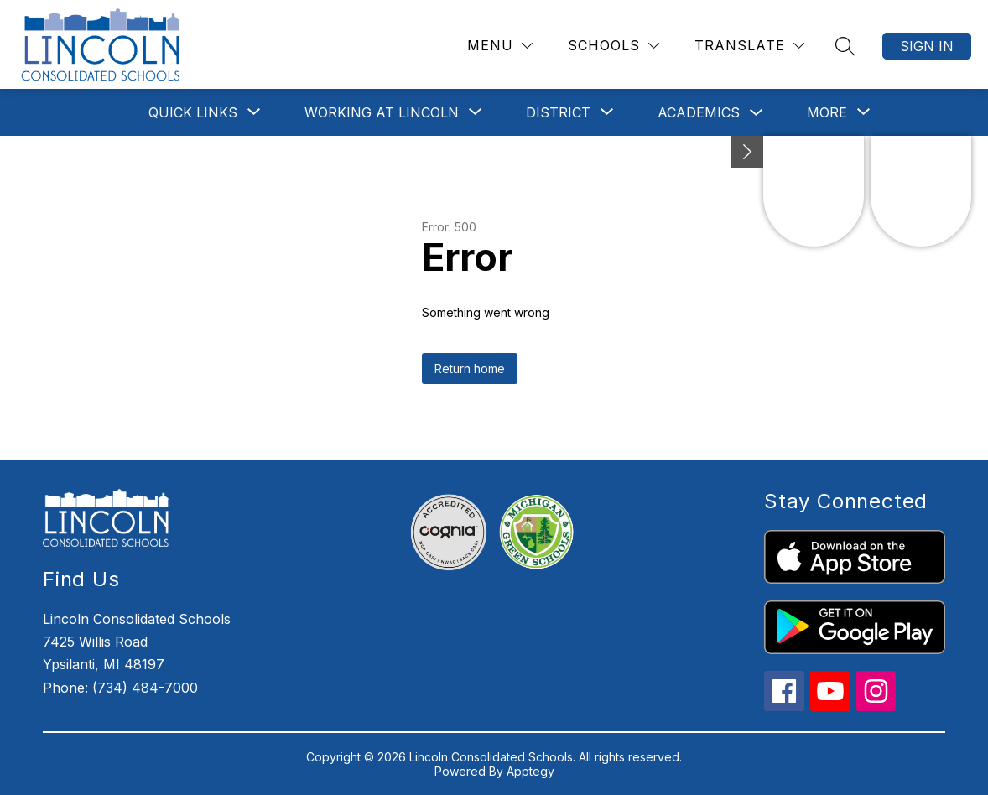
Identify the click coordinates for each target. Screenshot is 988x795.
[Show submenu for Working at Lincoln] (381, 112)
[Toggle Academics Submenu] (756, 112)
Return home (469, 368)
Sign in (927, 46)
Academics (699, 112)
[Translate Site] (749, 45)
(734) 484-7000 (145, 687)
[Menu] (500, 45)
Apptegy (530, 771)
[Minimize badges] (747, 152)
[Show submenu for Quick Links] (192, 112)
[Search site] (845, 46)
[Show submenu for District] (558, 112)
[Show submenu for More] (827, 112)
